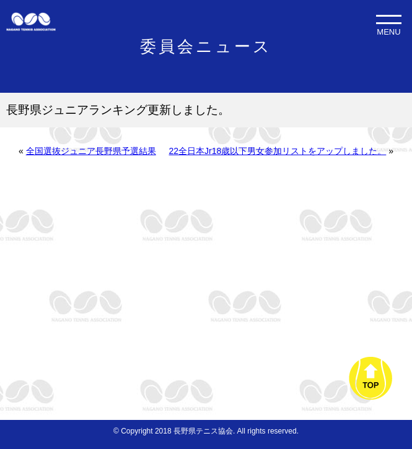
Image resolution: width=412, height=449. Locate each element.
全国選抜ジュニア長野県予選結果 (91, 151)
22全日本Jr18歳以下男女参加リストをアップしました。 (278, 151)
